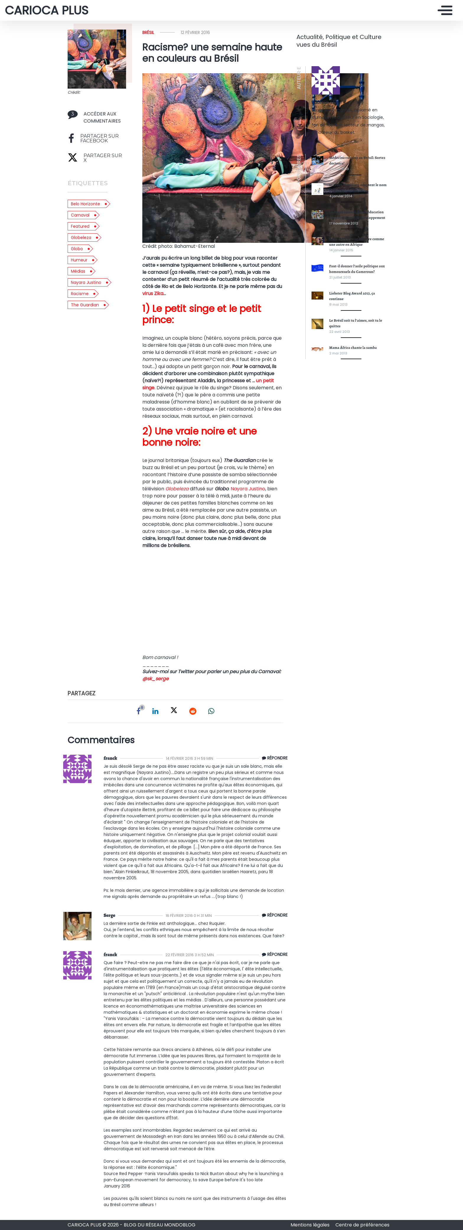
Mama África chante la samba (353, 347)
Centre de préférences (362, 1224)
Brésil (148, 32)
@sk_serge (155, 678)
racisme (80, 294)
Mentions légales (311, 1224)
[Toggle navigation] (443, 10)
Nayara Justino (86, 282)
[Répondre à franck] (273, 758)
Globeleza (81, 237)
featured (80, 226)
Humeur (79, 260)
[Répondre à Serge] (273, 915)
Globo (77, 249)
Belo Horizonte (85, 204)
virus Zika (152, 293)
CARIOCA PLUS (46, 10)
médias (78, 271)
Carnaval (80, 215)
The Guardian (85, 305)
